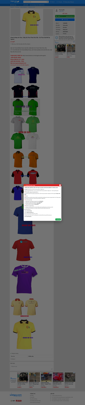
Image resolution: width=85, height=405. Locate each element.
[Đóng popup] (60, 185)
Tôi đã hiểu (58, 219)
